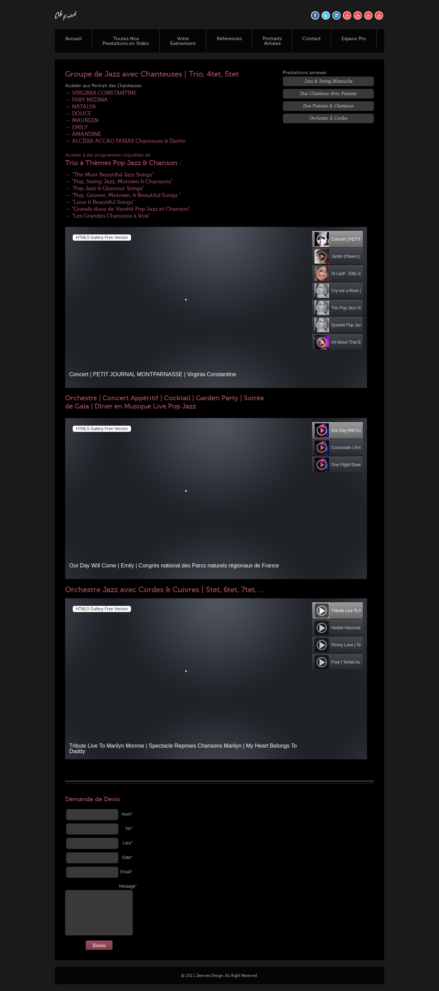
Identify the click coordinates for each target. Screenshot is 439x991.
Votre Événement (183, 41)
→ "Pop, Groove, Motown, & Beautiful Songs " (123, 195)
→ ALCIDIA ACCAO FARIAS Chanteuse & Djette (125, 141)
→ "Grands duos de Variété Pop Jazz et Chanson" (127, 209)
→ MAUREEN (81, 120)
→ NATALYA (80, 107)
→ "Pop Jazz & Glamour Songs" (104, 188)
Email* (126, 872)
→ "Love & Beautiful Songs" (99, 202)
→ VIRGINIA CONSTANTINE (101, 93)
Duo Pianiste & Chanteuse (328, 106)
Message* (126, 886)
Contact (311, 39)
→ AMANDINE (83, 134)
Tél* (129, 829)
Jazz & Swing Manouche (328, 81)
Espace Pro (354, 39)
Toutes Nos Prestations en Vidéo (126, 41)
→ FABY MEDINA (86, 100)
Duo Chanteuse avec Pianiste (328, 93)
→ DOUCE (78, 114)
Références (229, 39)
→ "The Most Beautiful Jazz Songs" (109, 175)
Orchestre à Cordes (328, 118)
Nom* (127, 814)
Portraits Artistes (272, 41)
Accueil (73, 39)
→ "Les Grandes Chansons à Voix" (108, 216)
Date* (127, 858)
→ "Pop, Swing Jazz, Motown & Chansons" (119, 181)
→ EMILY (76, 127)
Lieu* (128, 843)
